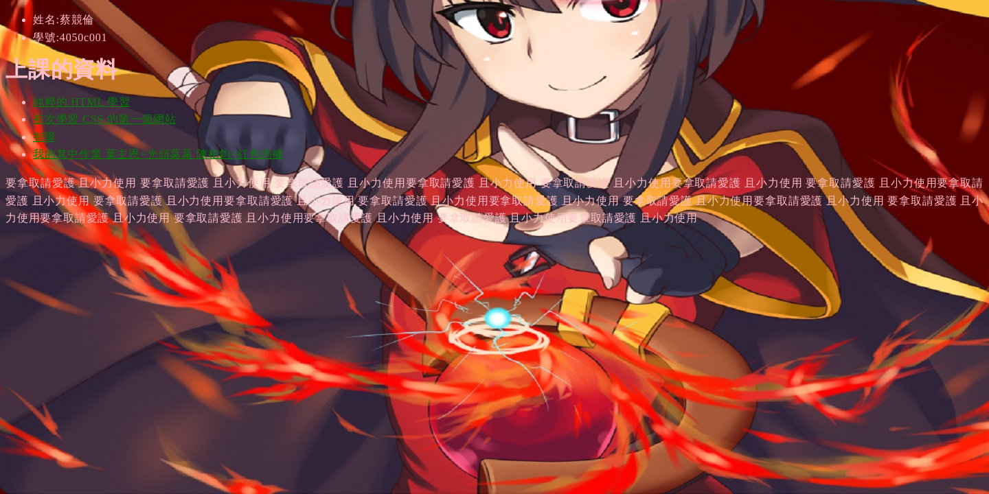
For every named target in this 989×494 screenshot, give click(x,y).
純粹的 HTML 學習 (81, 102)
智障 (44, 137)
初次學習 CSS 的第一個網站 (104, 119)
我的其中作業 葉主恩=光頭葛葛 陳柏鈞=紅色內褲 (158, 154)
